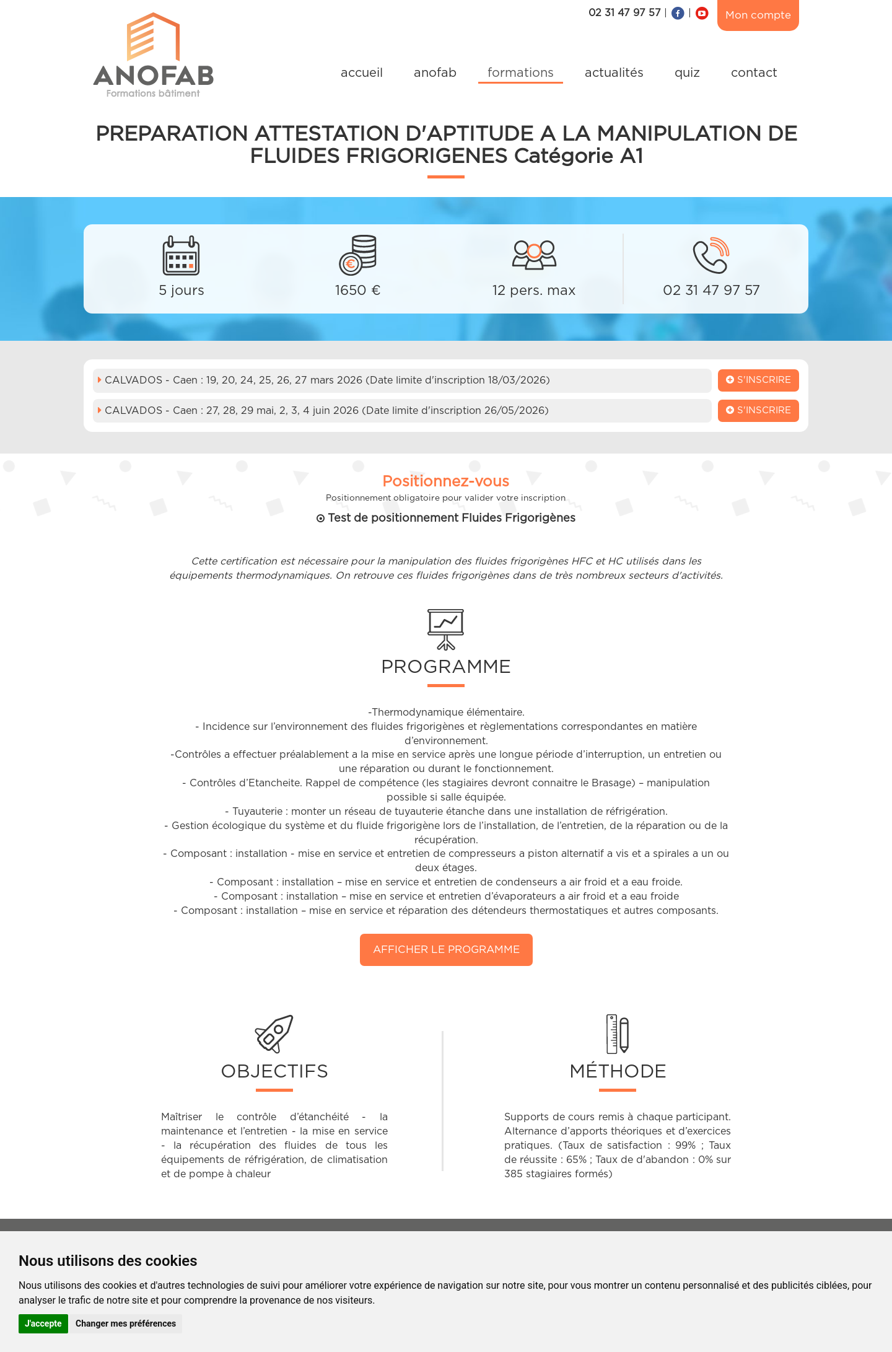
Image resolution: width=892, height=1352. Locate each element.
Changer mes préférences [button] (126, 1323)
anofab (435, 73)
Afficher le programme (446, 949)
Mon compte (758, 15)
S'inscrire (758, 380)
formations (521, 73)
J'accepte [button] (43, 1323)
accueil (362, 73)
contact (754, 73)
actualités (614, 73)
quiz (687, 73)
